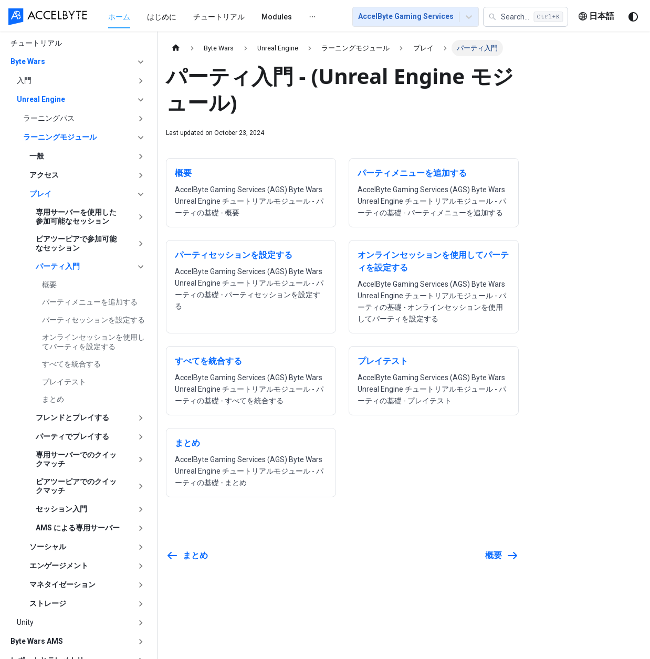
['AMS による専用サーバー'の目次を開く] (140, 528)
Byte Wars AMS (37, 641)
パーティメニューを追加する (90, 302)
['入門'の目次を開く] (140, 80)
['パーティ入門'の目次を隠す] (140, 266)
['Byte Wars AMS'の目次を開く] (140, 641)
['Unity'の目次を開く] (140, 622)
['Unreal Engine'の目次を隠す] (140, 99)
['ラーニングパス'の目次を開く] (140, 118)
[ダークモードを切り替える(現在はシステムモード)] (633, 16)
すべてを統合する (71, 364)
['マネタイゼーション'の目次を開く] (140, 585)
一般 (36, 156)
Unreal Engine (41, 99)
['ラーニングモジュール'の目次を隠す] (140, 137)
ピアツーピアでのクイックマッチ (76, 486)
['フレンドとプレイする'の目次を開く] (140, 418)
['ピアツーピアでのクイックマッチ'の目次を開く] (140, 486)
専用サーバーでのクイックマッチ (76, 459)
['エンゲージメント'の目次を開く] (140, 566)
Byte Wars (28, 61)
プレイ (40, 194)
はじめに (141, 17)
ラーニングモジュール (60, 137)
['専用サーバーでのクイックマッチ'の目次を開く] (140, 459)
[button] (525, 17)
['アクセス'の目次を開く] (140, 175)
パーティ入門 (58, 266)
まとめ (53, 399)
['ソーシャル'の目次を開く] (140, 547)
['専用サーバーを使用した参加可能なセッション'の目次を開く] (140, 217)
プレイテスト (64, 382)
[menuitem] (98, 16)
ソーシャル (47, 546)
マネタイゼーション (62, 584)
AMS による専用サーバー (78, 528)
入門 (24, 80)
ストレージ (47, 603)
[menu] (207, 16)
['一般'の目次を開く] (140, 156)
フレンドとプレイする (72, 417)
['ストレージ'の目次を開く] (140, 603)
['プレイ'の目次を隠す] (140, 194)
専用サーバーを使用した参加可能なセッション (76, 217)
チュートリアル (198, 17)
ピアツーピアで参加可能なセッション (76, 244)
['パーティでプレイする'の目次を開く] (140, 436)
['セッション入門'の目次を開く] (140, 509)
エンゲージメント (58, 565)
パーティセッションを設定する (93, 320)
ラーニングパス (49, 118)
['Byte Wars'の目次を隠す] (140, 62)
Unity (25, 622)
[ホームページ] (176, 48)
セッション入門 (61, 509)
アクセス (44, 175)
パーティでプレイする (72, 436)
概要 (49, 284)
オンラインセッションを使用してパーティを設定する (93, 342)
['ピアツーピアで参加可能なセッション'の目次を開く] (140, 244)
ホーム (99, 17)
